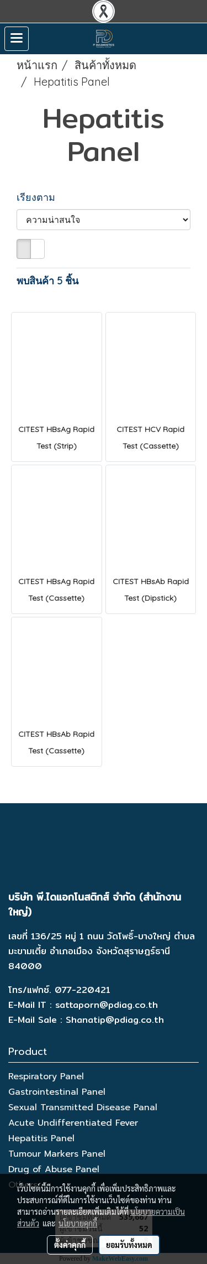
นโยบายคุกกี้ (78, 1223)
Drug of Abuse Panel (53, 1169)
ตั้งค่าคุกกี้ (70, 1245)
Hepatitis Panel (41, 1138)
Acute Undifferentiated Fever (73, 1123)
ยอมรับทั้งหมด (129, 1245)
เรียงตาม (40, 197)
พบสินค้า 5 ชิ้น (47, 280)
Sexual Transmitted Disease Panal (82, 1107)
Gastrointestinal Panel (56, 1092)
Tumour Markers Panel (56, 1154)
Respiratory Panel (46, 1076)
